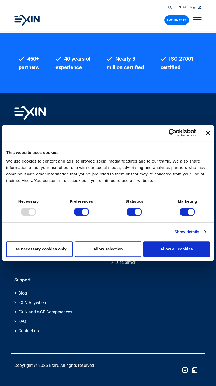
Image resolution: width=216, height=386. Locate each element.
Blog (22, 293)
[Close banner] (208, 133)
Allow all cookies (176, 249)
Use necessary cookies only (39, 249)
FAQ (22, 321)
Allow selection (108, 249)
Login (196, 7)
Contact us (28, 330)
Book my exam (177, 20)
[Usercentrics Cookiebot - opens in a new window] (172, 133)
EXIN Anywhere (32, 302)
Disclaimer (125, 262)
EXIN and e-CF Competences (45, 312)
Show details (187, 231)
